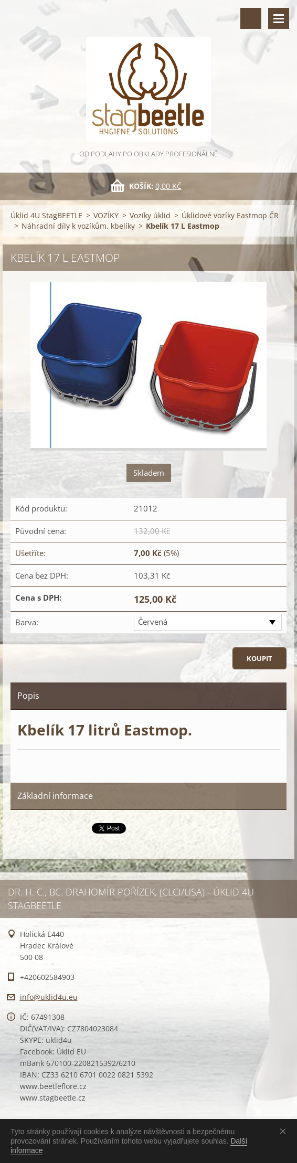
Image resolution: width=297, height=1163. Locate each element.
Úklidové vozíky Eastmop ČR (230, 215)
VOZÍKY (106, 215)
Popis (28, 695)
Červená (152, 621)
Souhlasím (285, 1131)
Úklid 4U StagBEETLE (46, 215)
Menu (278, 18)
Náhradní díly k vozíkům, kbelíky (78, 226)
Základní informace (55, 796)
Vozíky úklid (150, 215)
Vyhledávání (250, 18)
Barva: (26, 622)
